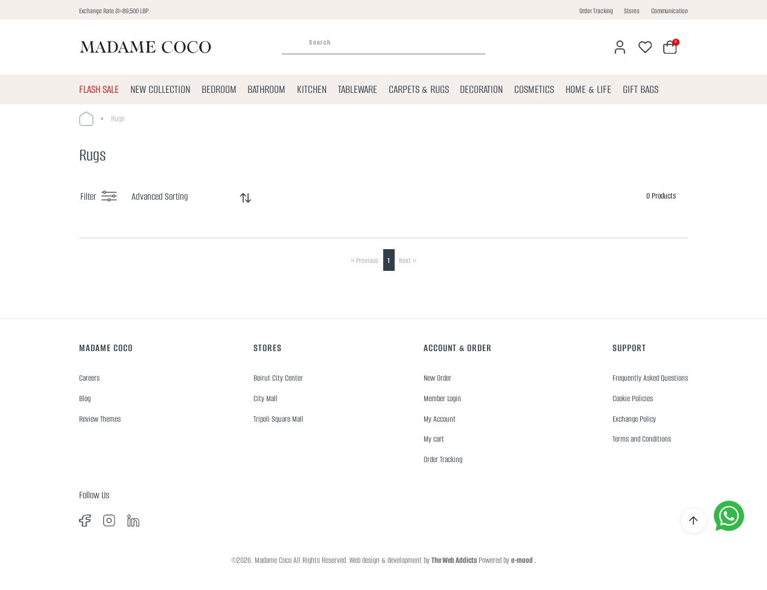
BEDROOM (219, 89)
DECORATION (481, 89)
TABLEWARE (357, 89)
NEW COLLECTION (160, 89)
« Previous (364, 260)
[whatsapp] (729, 516)
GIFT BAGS (640, 89)
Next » (407, 260)
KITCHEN (311, 89)
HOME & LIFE (588, 89)
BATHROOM (266, 89)
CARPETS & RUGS (419, 89)
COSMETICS (534, 89)
